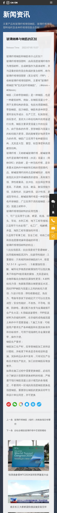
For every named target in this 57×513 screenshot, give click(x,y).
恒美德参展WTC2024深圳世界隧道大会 (28, 474)
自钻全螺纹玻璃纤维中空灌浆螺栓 (30, 430)
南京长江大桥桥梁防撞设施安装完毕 (28, 507)
